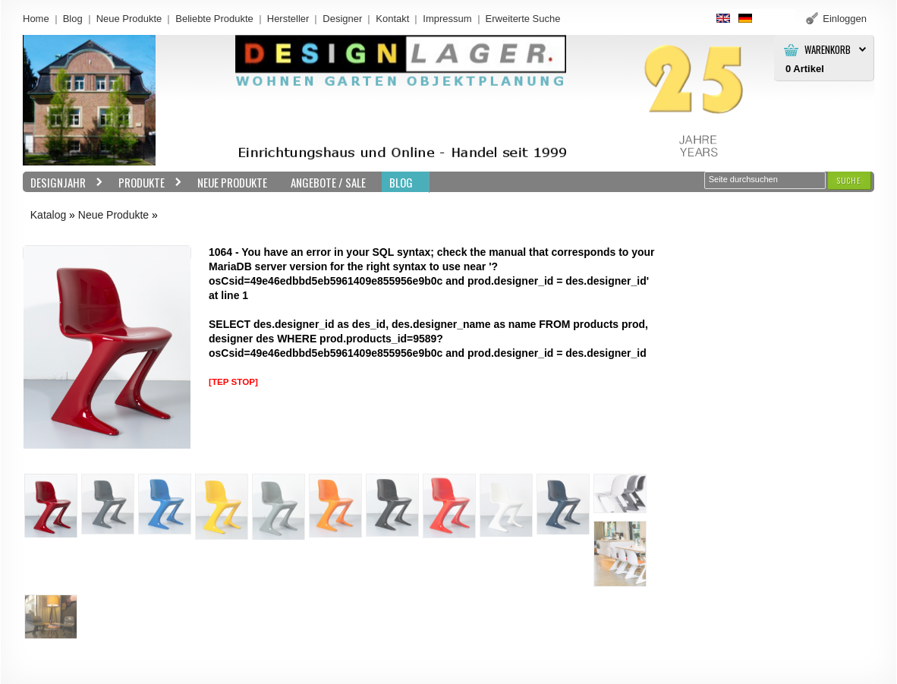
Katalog (48, 215)
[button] (849, 180)
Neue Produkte (129, 18)
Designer (342, 18)
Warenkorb (827, 50)
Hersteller (288, 18)
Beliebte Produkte (214, 18)
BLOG (401, 182)
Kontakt (392, 18)
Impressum (447, 18)
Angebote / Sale (328, 182)
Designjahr (63, 182)
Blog (73, 18)
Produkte (146, 182)
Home (36, 18)
